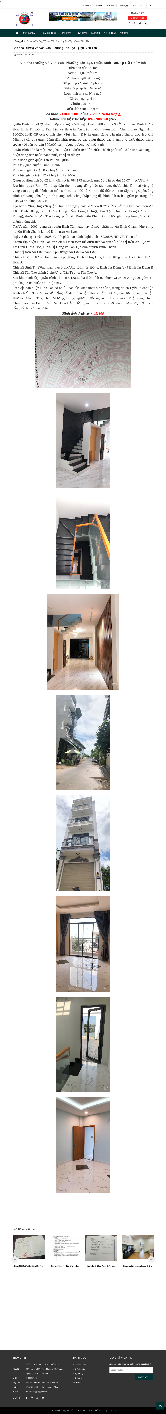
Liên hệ (99, 5)
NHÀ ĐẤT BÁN (30, 33)
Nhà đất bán (79, 1369)
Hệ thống (78, 1374)
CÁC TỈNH (95, 33)
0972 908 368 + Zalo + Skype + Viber (42, 1387)
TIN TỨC (124, 33)
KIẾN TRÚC (82, 33)
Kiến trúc (78, 1378)
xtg (115, 1411)
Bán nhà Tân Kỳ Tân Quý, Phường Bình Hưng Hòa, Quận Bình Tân (65, 1266)
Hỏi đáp (110, 5)
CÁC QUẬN (67, 33)
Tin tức (29, 55)
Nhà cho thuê (79, 1365)
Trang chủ (20, 41)
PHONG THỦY (110, 33)
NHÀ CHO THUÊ (50, 33)
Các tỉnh (77, 1382)
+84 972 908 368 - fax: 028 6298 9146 (42, 1382)
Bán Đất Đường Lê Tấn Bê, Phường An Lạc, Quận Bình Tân (28, 1266)
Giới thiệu (87, 5)
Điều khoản (138, 5)
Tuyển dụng (123, 5)
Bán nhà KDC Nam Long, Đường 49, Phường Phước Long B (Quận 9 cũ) (137, 1266)
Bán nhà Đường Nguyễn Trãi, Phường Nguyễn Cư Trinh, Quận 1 (101, 1266)
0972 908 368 (137, 18)
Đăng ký (144, 1377)
